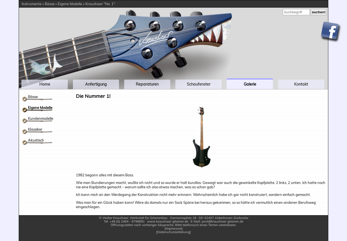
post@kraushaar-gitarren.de (222, 221)
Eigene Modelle (40, 107)
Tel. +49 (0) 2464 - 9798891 (124, 221)
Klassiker (35, 129)
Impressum (174, 228)
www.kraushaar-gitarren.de (167, 221)
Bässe (33, 97)
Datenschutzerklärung (173, 232)
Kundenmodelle (40, 118)
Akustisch (36, 140)
